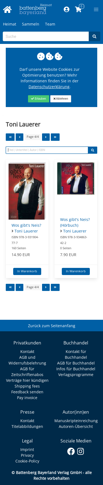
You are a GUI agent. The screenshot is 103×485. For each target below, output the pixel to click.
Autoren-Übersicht (76, 426)
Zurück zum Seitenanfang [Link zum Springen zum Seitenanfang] (51, 325)
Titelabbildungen (27, 426)
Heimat (9, 24)
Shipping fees (27, 386)
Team (50, 24)
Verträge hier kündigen (27, 380)
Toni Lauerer (26, 231)
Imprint (27, 449)
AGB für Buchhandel (76, 363)
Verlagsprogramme (75, 374)
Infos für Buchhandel (75, 368)
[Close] (38, 98)
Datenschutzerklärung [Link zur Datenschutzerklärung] (49, 86)
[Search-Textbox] (46, 36)
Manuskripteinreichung (76, 420)
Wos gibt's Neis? (26, 225)
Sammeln (30, 24)
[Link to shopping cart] (78, 9)
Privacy (27, 455)
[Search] (94, 36)
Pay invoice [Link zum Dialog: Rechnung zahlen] (27, 397)
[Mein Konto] (66, 9)
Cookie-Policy (27, 461)
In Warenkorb (27, 271)
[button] (96, 9)
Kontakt (27, 351)
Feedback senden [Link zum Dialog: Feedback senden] (27, 391)
